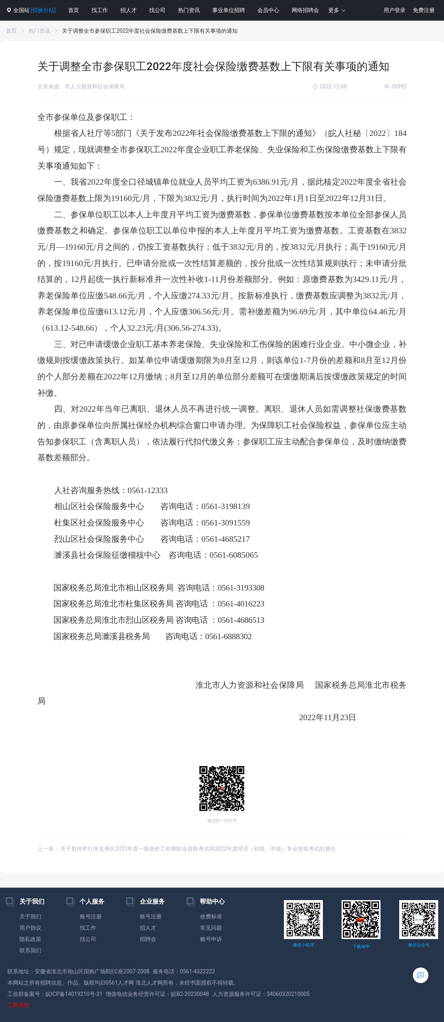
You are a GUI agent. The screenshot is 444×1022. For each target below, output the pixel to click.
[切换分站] (43, 10)
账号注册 (91, 916)
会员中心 (268, 10)
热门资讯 (189, 10)
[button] (337, 10)
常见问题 (211, 928)
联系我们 (30, 950)
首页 (73, 10)
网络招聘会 (305, 10)
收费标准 (211, 916)
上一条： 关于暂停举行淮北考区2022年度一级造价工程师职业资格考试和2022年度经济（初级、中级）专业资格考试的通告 (186, 849)
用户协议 (30, 928)
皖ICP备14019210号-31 (74, 994)
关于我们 (30, 916)
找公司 (157, 10)
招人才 (128, 10)
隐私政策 (30, 939)
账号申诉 (211, 939)
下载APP (360, 946)
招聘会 (148, 939)
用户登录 (394, 10)
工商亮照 (18, 1005)
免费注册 (424, 10)
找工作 (100, 10)
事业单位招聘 (228, 10)
